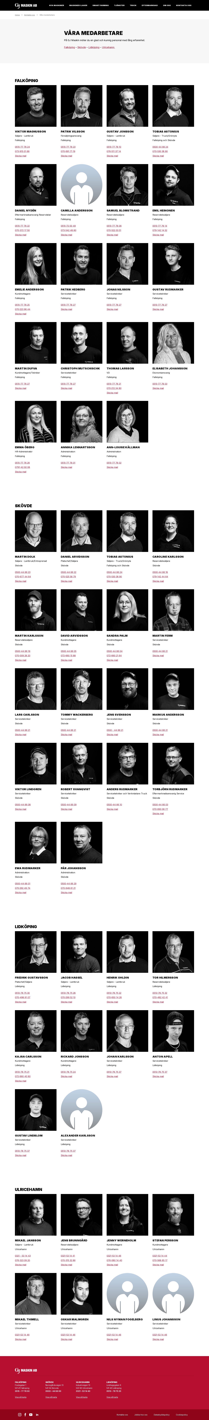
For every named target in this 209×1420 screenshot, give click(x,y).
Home (17, 15)
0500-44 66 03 (160, 804)
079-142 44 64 (160, 576)
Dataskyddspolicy (162, 1415)
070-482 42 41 (160, 997)
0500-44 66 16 (22, 651)
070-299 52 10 (68, 997)
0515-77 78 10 (114, 147)
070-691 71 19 (68, 151)
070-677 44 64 (23, 576)
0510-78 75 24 (68, 1072)
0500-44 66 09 (69, 804)
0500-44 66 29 (68, 883)
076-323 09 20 (22, 1260)
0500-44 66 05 (68, 651)
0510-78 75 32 (159, 993)
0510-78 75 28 (68, 993)
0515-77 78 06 (114, 226)
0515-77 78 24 (22, 147)
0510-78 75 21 (22, 1072)
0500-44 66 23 (22, 572)
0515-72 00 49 (68, 226)
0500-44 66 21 (160, 651)
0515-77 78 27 (68, 305)
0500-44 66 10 (114, 804)
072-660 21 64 (114, 655)
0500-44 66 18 (160, 572)
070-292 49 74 (22, 888)
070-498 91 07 (22, 997)
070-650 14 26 (114, 997)
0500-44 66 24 (160, 147)
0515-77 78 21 (114, 383)
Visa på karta (20, 1397)
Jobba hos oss (140, 1415)
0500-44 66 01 (22, 883)
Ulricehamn (108, 47)
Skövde (81, 47)
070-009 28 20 (22, 655)
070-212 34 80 (114, 388)
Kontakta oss (29, 15)
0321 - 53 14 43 (23, 1255)
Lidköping (93, 47)
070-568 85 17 (159, 1260)
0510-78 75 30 (22, 993)
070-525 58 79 (68, 576)
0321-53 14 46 (114, 1255)
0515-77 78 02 (114, 462)
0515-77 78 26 (22, 462)
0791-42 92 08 (22, 467)
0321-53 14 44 (159, 1255)
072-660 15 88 (68, 655)
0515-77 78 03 (159, 383)
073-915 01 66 (22, 151)
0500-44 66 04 (114, 651)
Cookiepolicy (182, 1415)
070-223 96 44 (22, 309)
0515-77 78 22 (22, 226)
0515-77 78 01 (68, 462)
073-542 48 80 (68, 230)
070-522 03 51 (114, 230)
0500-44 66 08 (23, 804)
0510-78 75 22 (114, 993)
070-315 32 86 (68, 1260)
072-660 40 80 (23, 1076)
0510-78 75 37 (114, 1072)
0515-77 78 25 (22, 305)
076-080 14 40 (114, 1260)
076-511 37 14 (114, 151)
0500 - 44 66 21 (115, 730)
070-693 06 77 (160, 809)
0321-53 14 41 (68, 1255)
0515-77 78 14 (159, 226)
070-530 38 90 (160, 151)
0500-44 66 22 (68, 572)
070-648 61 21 (68, 888)
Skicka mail (20, 155)
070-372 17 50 (22, 230)
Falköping (69, 47)
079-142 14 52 (159, 230)
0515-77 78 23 (68, 147)
